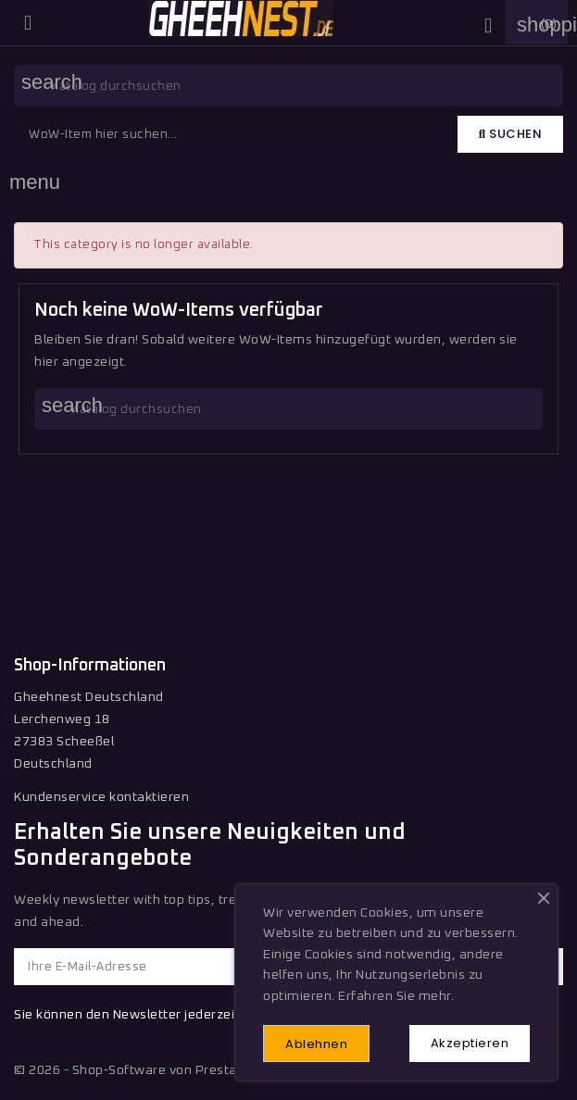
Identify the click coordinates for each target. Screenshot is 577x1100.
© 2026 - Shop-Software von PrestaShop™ (146, 1070)
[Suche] (288, 85)
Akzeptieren (470, 1043)
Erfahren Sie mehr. (396, 996)
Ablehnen (316, 1044)
